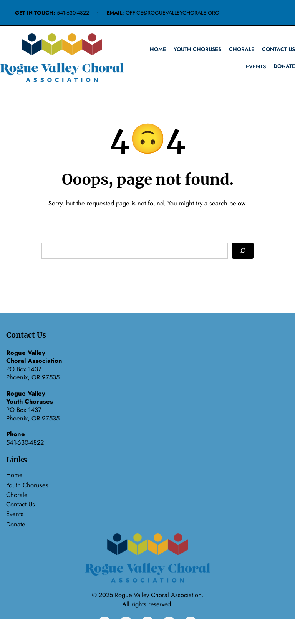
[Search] (243, 250)
